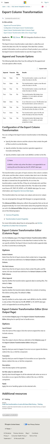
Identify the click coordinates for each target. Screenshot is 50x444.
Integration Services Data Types (23, 191)
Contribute (35, 433)
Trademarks (7, 438)
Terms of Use (33, 436)
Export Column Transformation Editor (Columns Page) (19, 30)
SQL (8, 6)
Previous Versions (18, 433)
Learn (3, 6)
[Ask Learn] (42, 6)
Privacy (6, 436)
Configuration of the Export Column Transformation (18, 28)
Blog (27, 433)
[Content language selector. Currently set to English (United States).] (12, 424)
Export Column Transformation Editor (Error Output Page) (20, 33)
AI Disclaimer (7, 433)
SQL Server (16, 37)
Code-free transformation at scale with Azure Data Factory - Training (22, 404)
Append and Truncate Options (12, 25)
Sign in (47, 2)
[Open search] (42, 2)
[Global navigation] (2, 2)
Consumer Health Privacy (18, 436)
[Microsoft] (25, 2)
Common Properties (12, 215)
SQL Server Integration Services (21, 6)
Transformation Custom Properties (17, 219)
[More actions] (46, 6)
